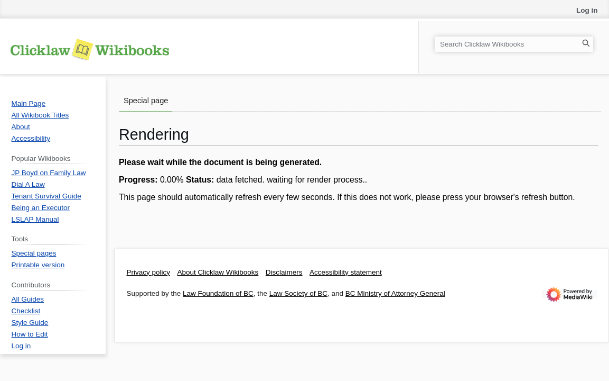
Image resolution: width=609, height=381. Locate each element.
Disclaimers (284, 272)
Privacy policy (149, 272)
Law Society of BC (298, 293)
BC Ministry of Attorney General (395, 293)
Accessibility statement (346, 272)
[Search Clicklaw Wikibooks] (514, 44)
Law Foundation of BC (218, 293)
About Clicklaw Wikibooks (218, 272)
